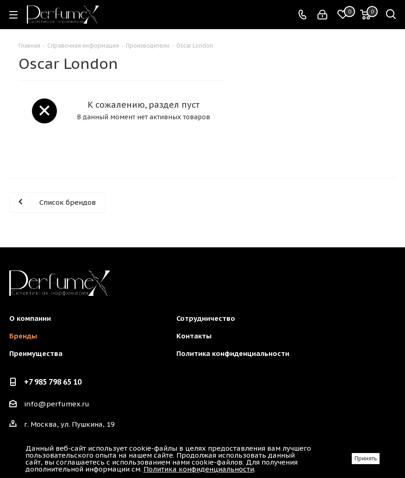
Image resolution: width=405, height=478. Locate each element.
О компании (30, 318)
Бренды (23, 335)
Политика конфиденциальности (232, 353)
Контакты (194, 335)
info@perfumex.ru (56, 403)
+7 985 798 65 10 (52, 381)
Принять (366, 458)
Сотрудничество (205, 318)
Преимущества (35, 353)
